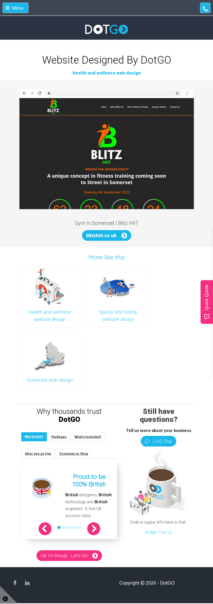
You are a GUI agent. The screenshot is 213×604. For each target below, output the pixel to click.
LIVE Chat (158, 441)
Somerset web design (50, 380)
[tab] (34, 437)
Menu (14, 8)
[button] (47, 529)
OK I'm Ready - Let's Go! (64, 556)
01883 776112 (158, 532)
